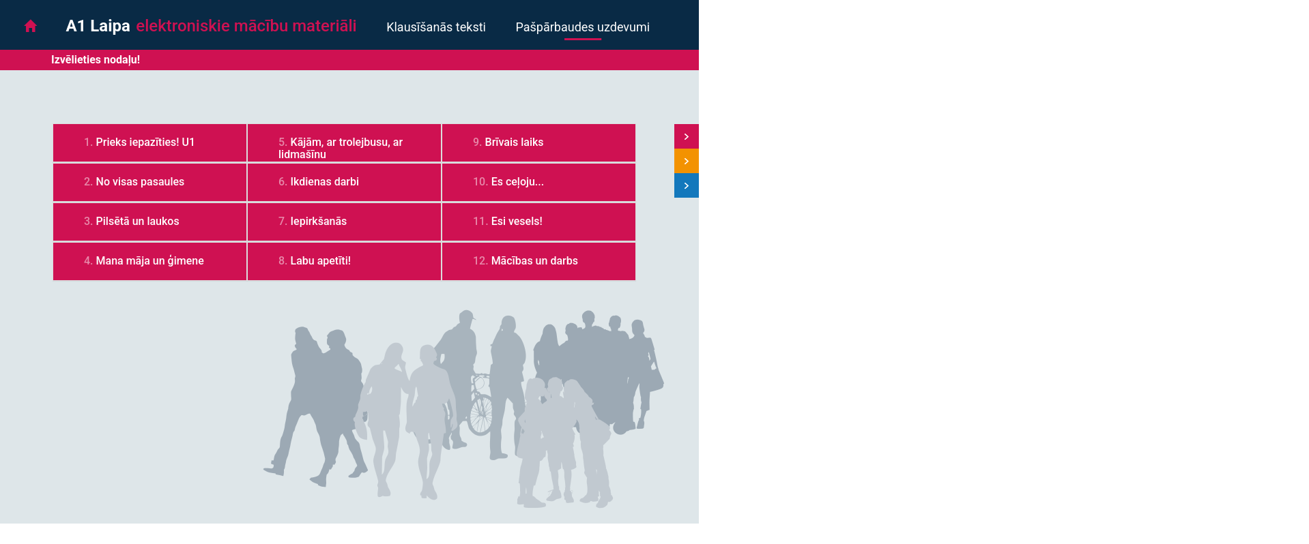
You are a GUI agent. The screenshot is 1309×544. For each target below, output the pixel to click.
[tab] (149, 143)
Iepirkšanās (319, 221)
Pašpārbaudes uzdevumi (582, 27)
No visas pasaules (140, 181)
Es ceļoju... (518, 181)
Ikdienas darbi (325, 181)
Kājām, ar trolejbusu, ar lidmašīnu (340, 148)
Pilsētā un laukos (137, 221)
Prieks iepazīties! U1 (146, 142)
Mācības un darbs (534, 260)
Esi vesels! (517, 221)
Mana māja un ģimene (150, 260)
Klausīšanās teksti (436, 27)
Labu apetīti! (321, 260)
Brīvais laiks (514, 142)
